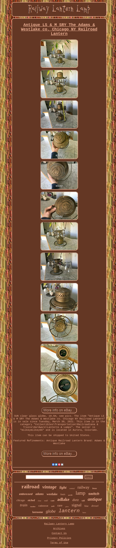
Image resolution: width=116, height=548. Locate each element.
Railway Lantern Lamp (59, 523)
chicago (20, 500)
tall (83, 500)
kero (84, 512)
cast (52, 500)
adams (39, 494)
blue (86, 506)
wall (46, 501)
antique (95, 499)
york (52, 506)
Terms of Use (59, 542)
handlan (32, 506)
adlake (63, 499)
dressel (94, 505)
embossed (26, 494)
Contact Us (59, 533)
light (62, 487)
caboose (43, 506)
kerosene (37, 512)
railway (84, 487)
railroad (30, 486)
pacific (70, 495)
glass (67, 506)
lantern (69, 511)
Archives (59, 528)
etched (31, 500)
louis (62, 494)
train (23, 505)
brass (94, 488)
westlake (52, 494)
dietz (75, 500)
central (71, 488)
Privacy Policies (59, 538)
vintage (49, 486)
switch (93, 494)
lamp (80, 493)
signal (77, 505)
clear (39, 501)
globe (51, 511)
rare (59, 505)
